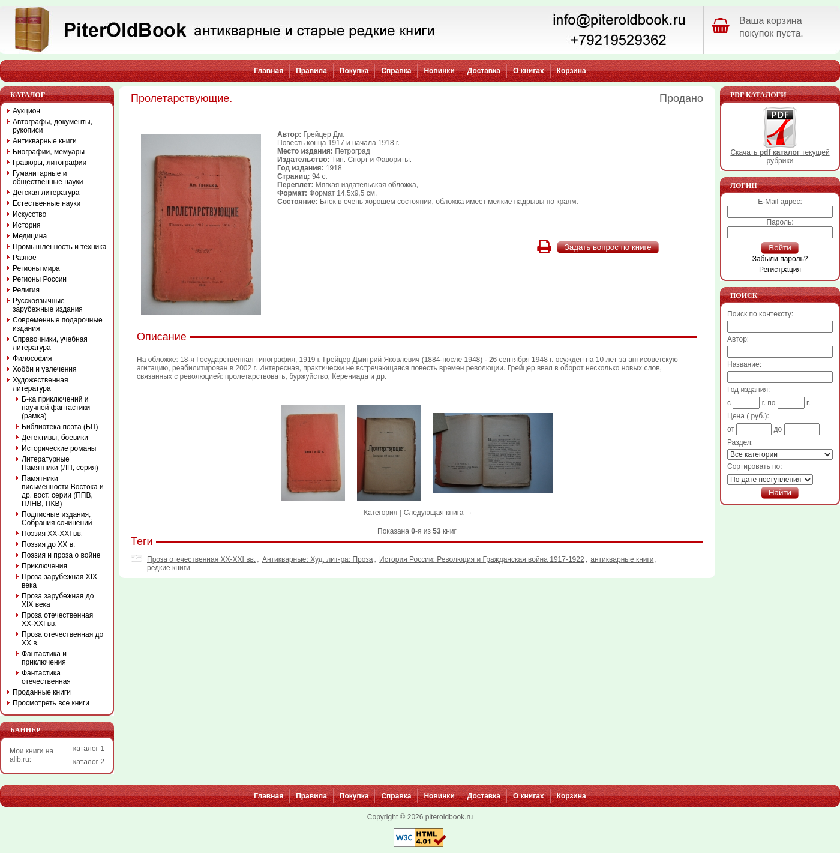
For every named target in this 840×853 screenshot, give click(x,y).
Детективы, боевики (55, 437)
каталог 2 (88, 762)
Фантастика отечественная (46, 677)
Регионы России (40, 279)
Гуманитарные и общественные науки (48, 177)
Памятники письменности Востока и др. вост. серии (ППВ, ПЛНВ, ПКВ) (63, 491)
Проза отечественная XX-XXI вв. (201, 559)
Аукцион (26, 111)
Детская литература (46, 192)
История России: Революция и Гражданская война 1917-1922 (481, 559)
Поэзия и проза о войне (61, 555)
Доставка (483, 71)
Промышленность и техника (60, 247)
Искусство (29, 214)
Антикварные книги (45, 141)
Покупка (354, 71)
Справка (396, 71)
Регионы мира (36, 268)
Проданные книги (42, 692)
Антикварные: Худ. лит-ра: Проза (317, 559)
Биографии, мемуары (49, 152)
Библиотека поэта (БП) (60, 427)
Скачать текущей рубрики (779, 153)
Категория (380, 512)
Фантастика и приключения (44, 658)
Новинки (439, 71)
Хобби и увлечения (45, 369)
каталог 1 (88, 748)
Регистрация (780, 269)
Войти (780, 247)
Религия (26, 290)
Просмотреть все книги (51, 703)
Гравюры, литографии (49, 162)
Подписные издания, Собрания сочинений (57, 518)
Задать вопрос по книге (608, 247)
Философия (32, 358)
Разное (25, 257)
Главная (268, 71)
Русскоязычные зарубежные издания (48, 305)
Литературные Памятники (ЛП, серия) (60, 463)
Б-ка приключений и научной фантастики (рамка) (56, 407)
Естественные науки (46, 203)
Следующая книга (434, 512)
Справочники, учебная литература (50, 343)
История (27, 225)
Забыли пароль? (780, 259)
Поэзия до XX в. (48, 544)
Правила (311, 71)
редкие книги (168, 568)
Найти (780, 492)
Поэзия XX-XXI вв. (52, 533)
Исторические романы (59, 448)
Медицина (30, 236)
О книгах (528, 71)
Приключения (44, 566)
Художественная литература (40, 384)
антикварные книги (621, 559)
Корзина (571, 71)
